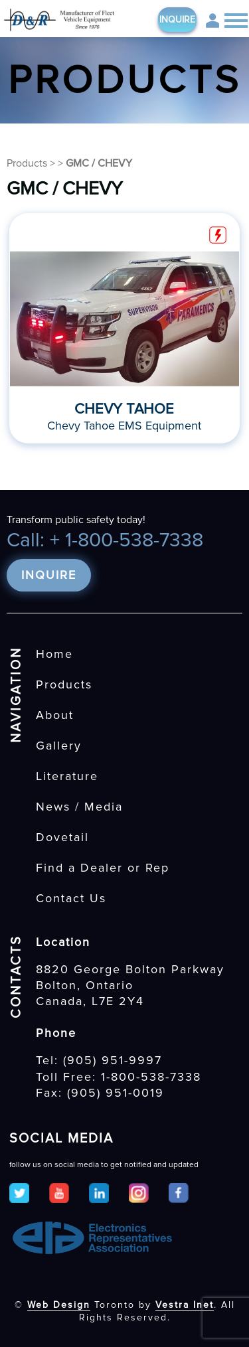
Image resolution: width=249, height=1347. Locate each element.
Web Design (58, 1304)
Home (54, 654)
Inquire (177, 19)
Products (27, 163)
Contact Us (71, 898)
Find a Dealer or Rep (102, 867)
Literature (67, 776)
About (55, 715)
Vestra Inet (184, 1304)
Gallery (59, 745)
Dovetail (62, 837)
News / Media (79, 806)
